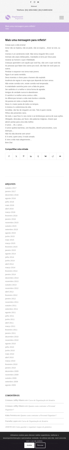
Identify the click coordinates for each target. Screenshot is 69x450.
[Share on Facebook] (9, 156)
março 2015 (10, 243)
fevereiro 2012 (11, 295)
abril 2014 (9, 264)
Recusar (40, 445)
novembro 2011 (11, 302)
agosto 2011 (10, 312)
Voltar (7, 28)
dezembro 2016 (11, 195)
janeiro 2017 (10, 191)
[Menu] (60, 17)
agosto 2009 (10, 385)
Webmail (34, 6)
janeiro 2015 (10, 250)
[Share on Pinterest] (23, 156)
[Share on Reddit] (52, 156)
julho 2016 (9, 202)
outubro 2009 (10, 378)
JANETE (8, 427)
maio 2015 (9, 240)
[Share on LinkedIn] (30, 156)
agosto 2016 (10, 198)
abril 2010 (9, 357)
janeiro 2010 (10, 368)
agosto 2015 (10, 233)
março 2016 (10, 212)
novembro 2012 (11, 288)
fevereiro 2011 (11, 330)
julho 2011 (9, 316)
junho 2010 (10, 350)
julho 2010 (9, 347)
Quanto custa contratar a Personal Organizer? (38, 415)
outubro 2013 (10, 285)
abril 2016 (9, 209)
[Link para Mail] (38, 2)
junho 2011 (10, 319)
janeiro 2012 (10, 298)
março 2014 (10, 267)
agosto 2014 (10, 254)
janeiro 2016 (10, 219)
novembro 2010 (11, 340)
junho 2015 (10, 236)
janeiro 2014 (10, 274)
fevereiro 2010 (11, 364)
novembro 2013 (11, 281)
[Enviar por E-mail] (60, 156)
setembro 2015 (11, 229)
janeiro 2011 (10, 333)
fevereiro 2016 (11, 215)
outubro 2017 (10, 188)
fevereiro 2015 (11, 247)
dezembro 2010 (11, 337)
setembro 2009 (11, 381)
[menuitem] (34, 6)
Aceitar (29, 445)
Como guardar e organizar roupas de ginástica (34, 427)
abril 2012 (9, 292)
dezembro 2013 (11, 278)
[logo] (28, 17)
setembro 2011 (11, 309)
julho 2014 (9, 257)
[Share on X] (16, 156)
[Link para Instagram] (34, 2)
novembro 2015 (11, 222)
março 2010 (10, 361)
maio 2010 (9, 354)
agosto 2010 (10, 343)
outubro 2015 (10, 226)
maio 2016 (9, 205)
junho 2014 (10, 260)
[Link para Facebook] (31, 2)
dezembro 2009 (11, 371)
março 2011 (10, 326)
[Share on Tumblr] (38, 156)
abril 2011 (9, 323)
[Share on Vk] (45, 156)
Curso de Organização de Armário (41, 400)
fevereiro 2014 (11, 271)
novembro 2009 (11, 375)
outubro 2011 (10, 305)
